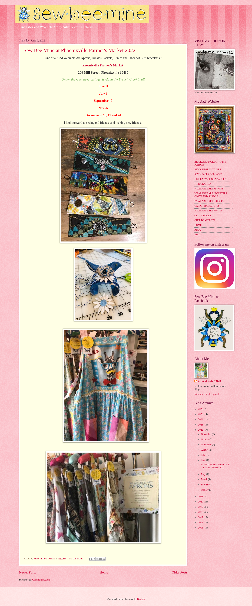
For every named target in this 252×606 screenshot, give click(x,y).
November (206, 434)
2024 (201, 419)
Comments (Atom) (41, 579)
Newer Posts (27, 572)
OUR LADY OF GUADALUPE (210, 179)
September (206, 444)
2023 (201, 424)
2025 (201, 414)
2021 (201, 496)
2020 (201, 501)
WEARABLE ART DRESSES (209, 201)
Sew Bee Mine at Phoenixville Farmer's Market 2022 (79, 50)
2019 (201, 507)
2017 (201, 517)
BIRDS (198, 234)
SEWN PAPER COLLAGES (208, 174)
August (205, 450)
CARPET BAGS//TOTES (207, 206)
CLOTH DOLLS (202, 215)
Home (104, 572)
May (203, 474)
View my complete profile (207, 394)
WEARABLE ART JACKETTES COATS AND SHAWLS (210, 195)
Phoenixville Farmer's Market (102, 65)
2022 (201, 429)
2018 (201, 512)
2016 (201, 522)
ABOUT (198, 229)
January (205, 490)
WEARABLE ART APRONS (208, 188)
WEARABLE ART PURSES (208, 210)
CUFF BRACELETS (204, 220)
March (204, 479)
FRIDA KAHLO (202, 184)
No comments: (76, 558)
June (203, 460)
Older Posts (179, 572)
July (203, 455)
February (205, 484)
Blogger (141, 599)
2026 (201, 409)
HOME (198, 225)
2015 (201, 527)
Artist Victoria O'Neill (209, 381)
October (205, 439)
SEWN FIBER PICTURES (207, 169)
